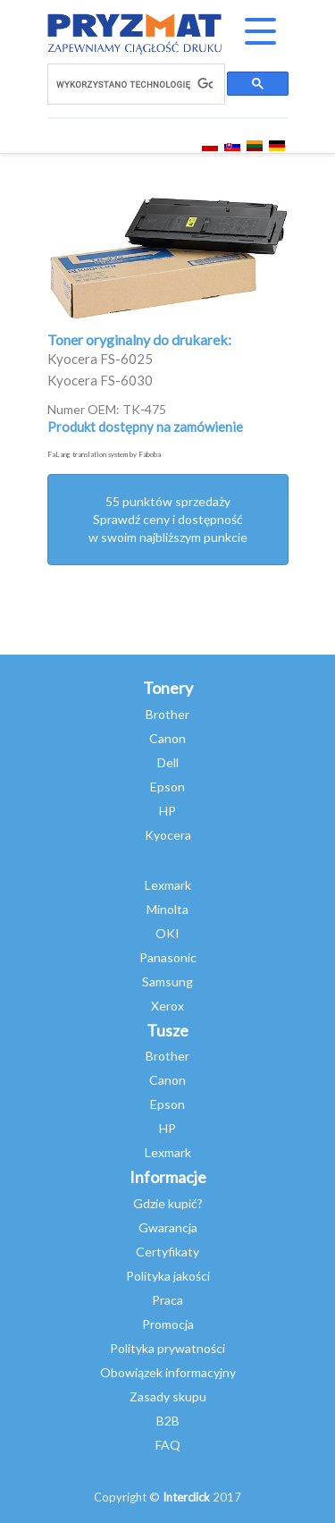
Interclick (186, 1497)
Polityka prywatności (167, 1348)
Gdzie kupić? (168, 1203)
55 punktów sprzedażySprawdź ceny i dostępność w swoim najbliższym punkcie (167, 519)
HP (167, 810)
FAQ (167, 1444)
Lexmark (168, 885)
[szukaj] (134, 84)
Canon (167, 738)
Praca (167, 1299)
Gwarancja (167, 1227)
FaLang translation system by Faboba (104, 454)
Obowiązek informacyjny (168, 1372)
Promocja (168, 1324)
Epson (167, 786)
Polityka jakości (168, 1275)
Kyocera (168, 834)
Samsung (167, 981)
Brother (167, 714)
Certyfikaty (167, 1251)
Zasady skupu (168, 1396)
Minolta (167, 909)
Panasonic (168, 957)
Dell (168, 762)
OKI (167, 933)
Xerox (167, 1005)
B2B (168, 1420)
